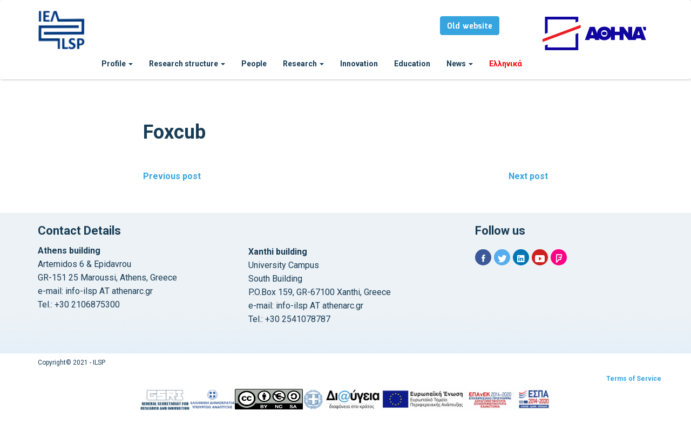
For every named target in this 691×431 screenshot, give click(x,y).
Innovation (359, 63)
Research (303, 63)
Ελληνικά (505, 63)
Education (412, 63)
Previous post (172, 176)
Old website (469, 26)
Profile (117, 63)
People (254, 63)
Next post (528, 176)
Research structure (187, 63)
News (459, 63)
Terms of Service (633, 378)
